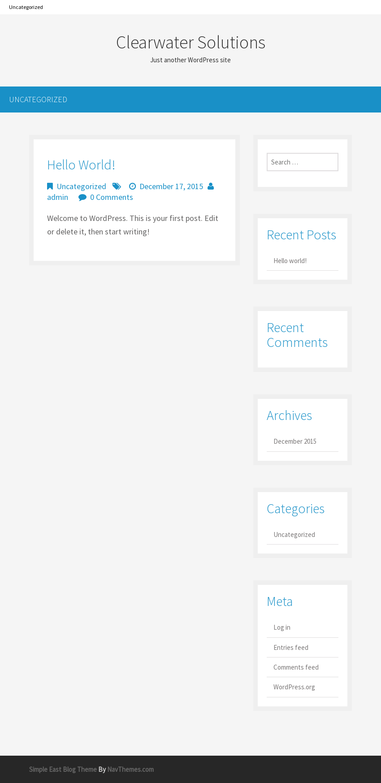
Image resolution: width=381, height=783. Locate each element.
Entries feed (290, 647)
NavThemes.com (130, 769)
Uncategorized (26, 7)
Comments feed (296, 667)
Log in (281, 627)
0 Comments (111, 197)
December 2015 (294, 441)
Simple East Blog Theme (63, 769)
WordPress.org (294, 687)
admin (57, 197)
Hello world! (81, 164)
